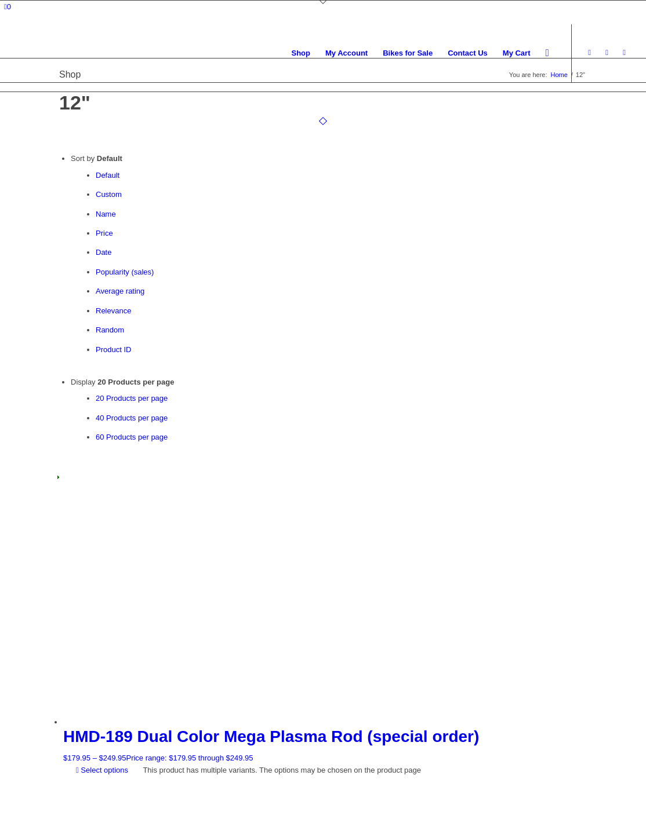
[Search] (547, 53)
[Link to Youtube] (624, 52)
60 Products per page (132, 437)
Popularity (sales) (125, 272)
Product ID (113, 349)
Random (110, 330)
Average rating (120, 291)
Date (103, 252)
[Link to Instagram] (607, 52)
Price (104, 233)
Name (106, 214)
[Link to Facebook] (589, 52)
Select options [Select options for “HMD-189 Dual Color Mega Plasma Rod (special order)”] (102, 770)
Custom (109, 194)
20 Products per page (132, 398)
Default (107, 175)
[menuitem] (301, 53)
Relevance (113, 310)
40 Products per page (132, 418)
